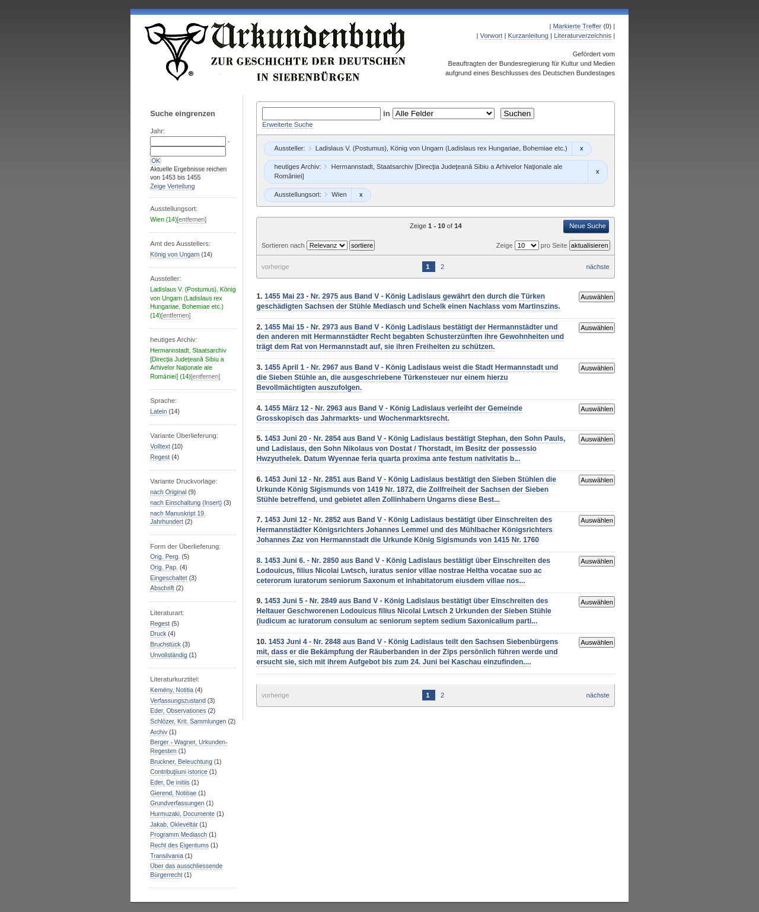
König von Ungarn (174, 254)
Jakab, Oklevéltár (173, 824)
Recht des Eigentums (179, 845)
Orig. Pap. (164, 567)
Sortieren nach (284, 245)
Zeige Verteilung (172, 186)
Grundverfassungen (177, 803)
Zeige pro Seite (532, 245)
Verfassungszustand (178, 700)
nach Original (168, 492)
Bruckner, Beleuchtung (181, 762)
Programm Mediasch (178, 834)
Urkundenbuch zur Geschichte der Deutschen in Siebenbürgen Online (275, 51)
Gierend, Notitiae (173, 793)
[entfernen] (191, 219)
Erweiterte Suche (287, 124)
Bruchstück (165, 644)
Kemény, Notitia (171, 690)
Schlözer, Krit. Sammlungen (188, 721)
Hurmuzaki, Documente (182, 814)
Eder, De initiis (170, 782)
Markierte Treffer (577, 26)
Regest (160, 457)
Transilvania (166, 856)
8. (260, 560)
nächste (598, 266)
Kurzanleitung (528, 35)
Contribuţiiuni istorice (179, 772)
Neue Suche (587, 225)
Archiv (158, 732)
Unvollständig (168, 655)
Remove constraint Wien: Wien (361, 194)
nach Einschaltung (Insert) (186, 503)
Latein (158, 411)
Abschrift (162, 588)
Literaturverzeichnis (582, 35)
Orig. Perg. (165, 556)
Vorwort (491, 35)
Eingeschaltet (168, 578)
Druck (158, 634)
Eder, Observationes (178, 711)
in (388, 113)
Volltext (160, 446)
